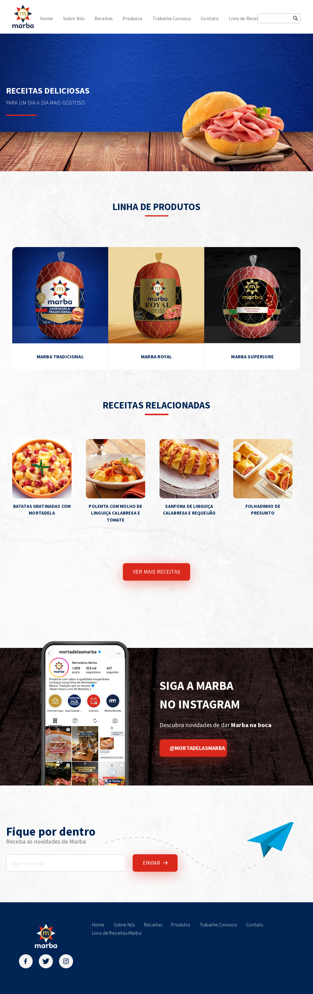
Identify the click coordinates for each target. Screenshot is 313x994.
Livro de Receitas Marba (254, 18)
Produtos (132, 18)
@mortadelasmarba (197, 748)
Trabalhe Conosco (172, 18)
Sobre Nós (74, 18)
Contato (210, 18)
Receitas (103, 18)
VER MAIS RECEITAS (156, 571)
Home (46, 18)
